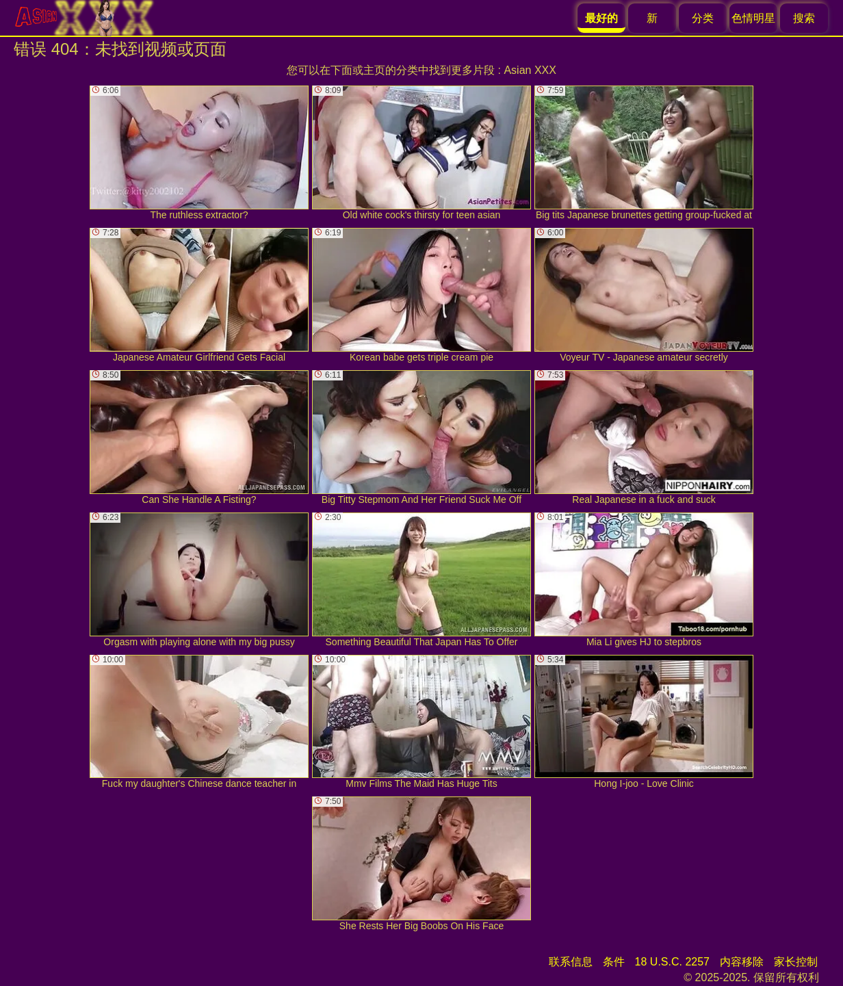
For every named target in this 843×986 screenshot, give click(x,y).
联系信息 (571, 962)
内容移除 (742, 962)
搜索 (804, 18)
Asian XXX (530, 70)
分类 (703, 18)
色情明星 (753, 18)
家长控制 (796, 962)
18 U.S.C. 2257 (672, 962)
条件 (614, 962)
